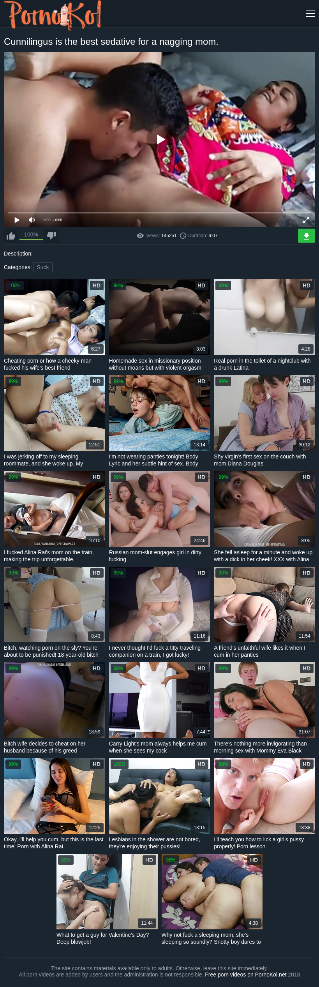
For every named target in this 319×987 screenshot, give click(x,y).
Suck (43, 267)
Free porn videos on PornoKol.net (245, 974)
